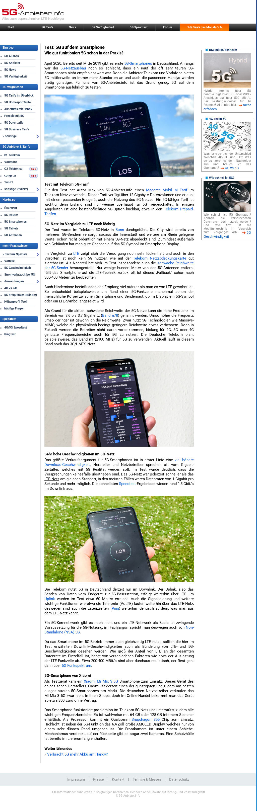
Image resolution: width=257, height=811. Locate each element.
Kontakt (118, 779)
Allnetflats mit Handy (18, 109)
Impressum (76, 779)
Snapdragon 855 (145, 719)
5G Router (11, 215)
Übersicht (10, 208)
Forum (167, 27)
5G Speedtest (139, 27)
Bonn (119, 229)
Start (11, 27)
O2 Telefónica (13, 169)
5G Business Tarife (16, 129)
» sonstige (10, 136)
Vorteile (9, 261)
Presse (98, 779)
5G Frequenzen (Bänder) (20, 295)
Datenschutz (179, 779)
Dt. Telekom (12, 155)
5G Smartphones (15, 221)
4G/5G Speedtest (15, 327)
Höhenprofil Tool (15, 301)
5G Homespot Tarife (17, 102)
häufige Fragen (14, 308)
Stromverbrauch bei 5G (19, 274)
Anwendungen (14, 281)
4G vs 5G (232, 168)
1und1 (8, 182)
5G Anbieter (12, 63)
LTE (76, 253)
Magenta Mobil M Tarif (166, 190)
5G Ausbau (11, 56)
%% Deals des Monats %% (204, 27)
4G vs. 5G (10, 288)
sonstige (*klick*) (16, 189)
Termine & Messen (147, 779)
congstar (10, 175)
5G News (10, 69)
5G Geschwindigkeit (17, 268)
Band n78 (110, 315)
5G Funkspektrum (76, 665)
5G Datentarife (13, 122)
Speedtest (127, 483)
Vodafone (10, 162)
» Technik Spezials (15, 254)
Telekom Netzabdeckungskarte (159, 258)
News (72, 27)
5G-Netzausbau (73, 68)
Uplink (49, 599)
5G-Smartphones (138, 63)
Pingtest (10, 334)
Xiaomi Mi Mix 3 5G (101, 681)
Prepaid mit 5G (14, 116)
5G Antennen (13, 235)
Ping (115, 608)
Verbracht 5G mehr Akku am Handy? (77, 754)
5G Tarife (47, 27)
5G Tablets (11, 228)
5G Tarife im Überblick (18, 95)
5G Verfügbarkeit (103, 27)
